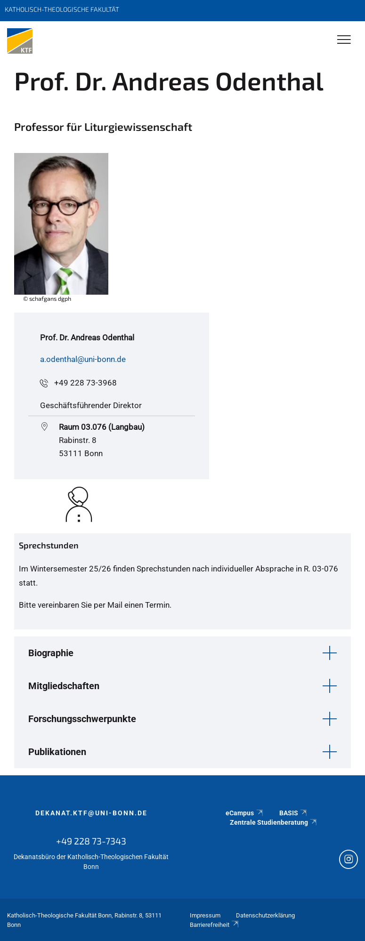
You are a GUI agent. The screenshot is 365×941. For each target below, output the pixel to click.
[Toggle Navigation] (344, 40)
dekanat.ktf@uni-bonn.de (91, 813)
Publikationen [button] (57, 751)
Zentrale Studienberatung (274, 822)
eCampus (245, 813)
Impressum (205, 915)
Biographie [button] (50, 653)
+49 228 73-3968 (85, 382)
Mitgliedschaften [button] (63, 686)
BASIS (293, 813)
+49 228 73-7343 (91, 840)
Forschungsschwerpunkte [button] (82, 718)
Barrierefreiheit (215, 924)
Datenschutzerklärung (265, 915)
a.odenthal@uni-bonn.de (83, 359)
